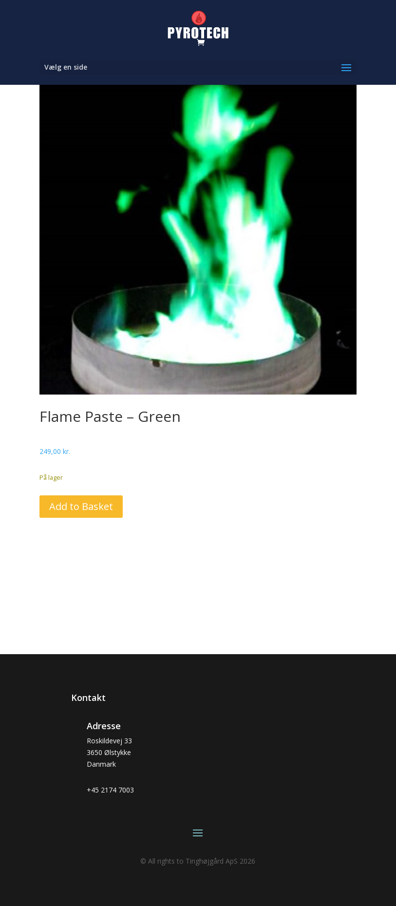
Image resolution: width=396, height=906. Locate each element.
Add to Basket (81, 506)
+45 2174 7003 (110, 789)
